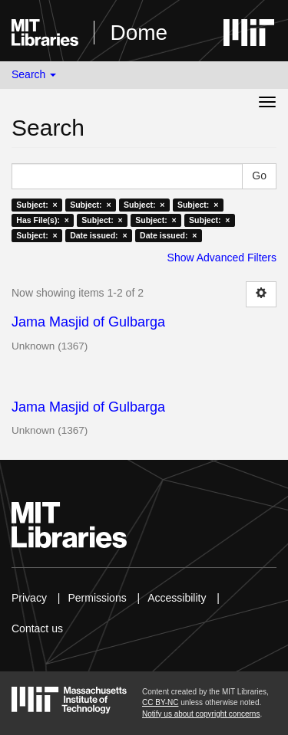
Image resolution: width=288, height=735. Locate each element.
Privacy (29, 598)
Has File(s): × (42, 220)
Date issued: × (98, 235)
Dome (138, 32)
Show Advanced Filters (221, 257)
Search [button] (34, 74)
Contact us (37, 628)
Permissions (97, 598)
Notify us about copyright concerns (201, 714)
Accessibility (176, 598)
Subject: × (36, 204)
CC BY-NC (160, 702)
